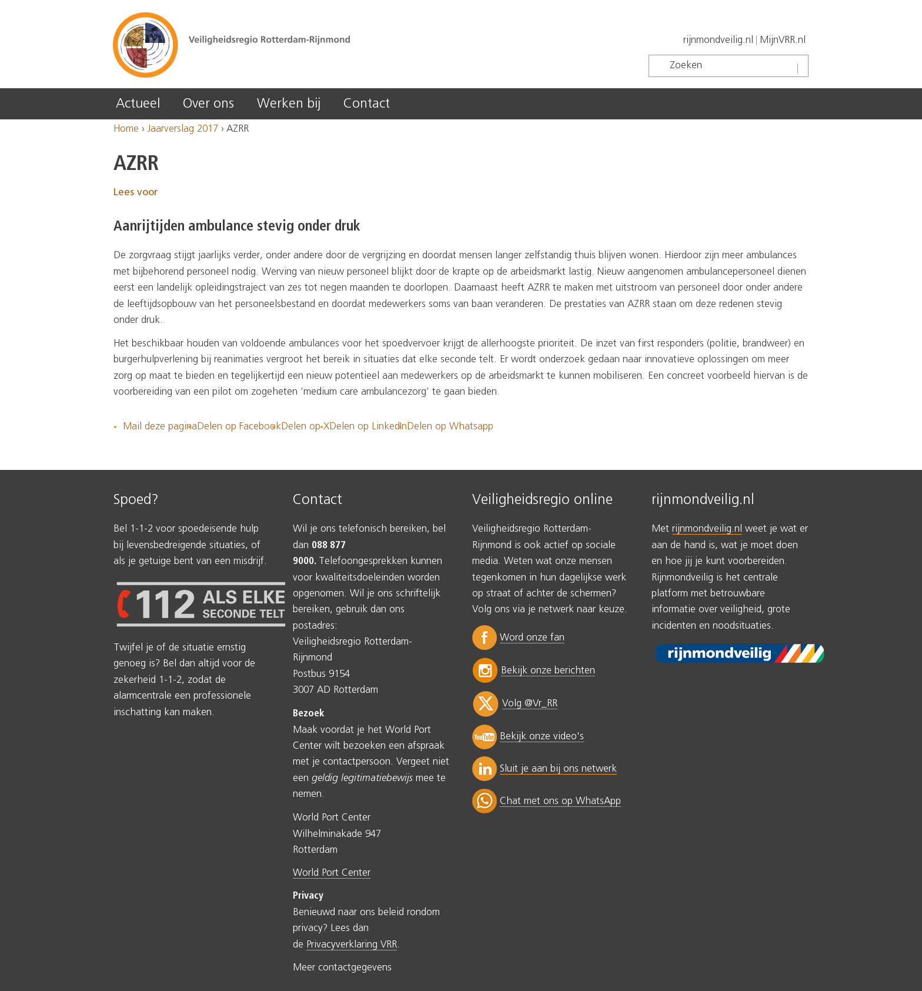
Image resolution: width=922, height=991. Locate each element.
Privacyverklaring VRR (351, 945)
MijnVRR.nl (783, 40)
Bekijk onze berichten (548, 671)
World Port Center (331, 873)
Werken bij (288, 104)
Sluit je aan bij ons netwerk (558, 769)
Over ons (208, 104)
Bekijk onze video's (542, 737)
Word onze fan (532, 638)
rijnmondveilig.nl (718, 40)
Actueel (138, 104)
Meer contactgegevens (342, 968)
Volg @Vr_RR (529, 704)
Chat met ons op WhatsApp (560, 801)
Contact (366, 104)
